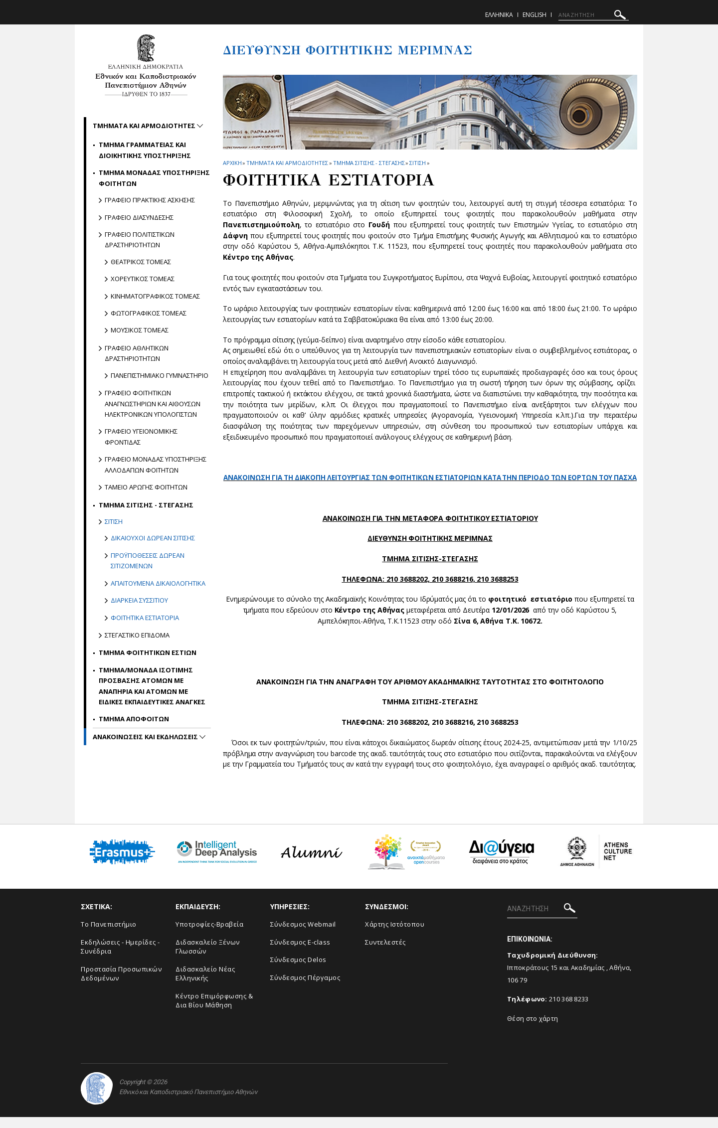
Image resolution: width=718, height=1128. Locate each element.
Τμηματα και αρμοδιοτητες (287, 162)
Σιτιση (417, 162)
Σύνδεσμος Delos (298, 970)
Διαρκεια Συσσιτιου (139, 600)
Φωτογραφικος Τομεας (148, 313)
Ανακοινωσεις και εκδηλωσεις (146, 736)
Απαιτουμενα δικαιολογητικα (158, 583)
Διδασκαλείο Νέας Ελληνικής (205, 984)
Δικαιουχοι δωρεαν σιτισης (153, 537)
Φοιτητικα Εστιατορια (145, 617)
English (534, 14)
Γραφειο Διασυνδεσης (139, 217)
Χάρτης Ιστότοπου (394, 935)
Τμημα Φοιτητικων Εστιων (147, 652)
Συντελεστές (385, 952)
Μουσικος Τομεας (140, 329)
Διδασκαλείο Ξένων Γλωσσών (208, 957)
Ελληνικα (499, 14)
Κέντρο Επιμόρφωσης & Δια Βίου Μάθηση (214, 1011)
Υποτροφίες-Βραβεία (209, 935)
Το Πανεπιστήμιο (109, 935)
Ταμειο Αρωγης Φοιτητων (146, 487)
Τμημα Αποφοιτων (134, 718)
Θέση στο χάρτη (532, 1029)
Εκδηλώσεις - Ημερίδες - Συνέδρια (120, 957)
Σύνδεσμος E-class (300, 952)
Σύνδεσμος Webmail (303, 935)
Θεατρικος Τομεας (141, 261)
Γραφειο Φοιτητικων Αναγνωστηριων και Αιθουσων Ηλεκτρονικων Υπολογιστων (152, 403)
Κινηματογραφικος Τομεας (155, 296)
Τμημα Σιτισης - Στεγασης (369, 162)
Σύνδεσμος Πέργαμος (305, 987)
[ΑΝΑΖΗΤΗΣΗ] (593, 14)
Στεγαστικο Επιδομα (137, 635)
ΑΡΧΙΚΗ (232, 162)
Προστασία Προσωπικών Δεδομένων (121, 984)
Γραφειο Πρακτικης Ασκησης (150, 199)
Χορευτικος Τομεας (143, 278)
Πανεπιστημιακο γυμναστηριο (159, 375)
